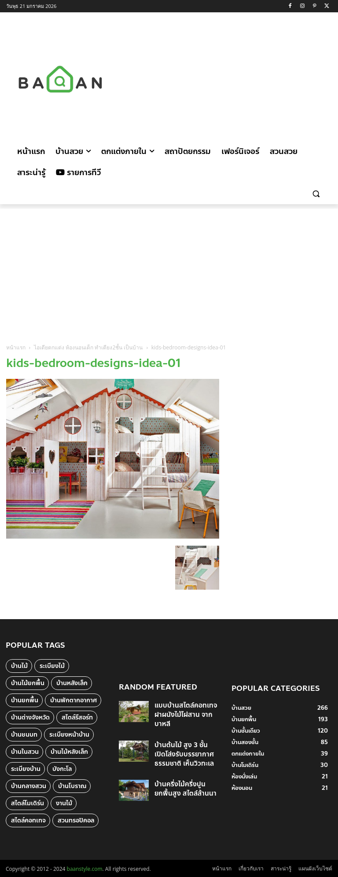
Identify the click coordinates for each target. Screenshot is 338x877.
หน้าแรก (16, 347)
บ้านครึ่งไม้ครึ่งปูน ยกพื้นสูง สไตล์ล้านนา (185, 779)
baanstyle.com (85, 869)
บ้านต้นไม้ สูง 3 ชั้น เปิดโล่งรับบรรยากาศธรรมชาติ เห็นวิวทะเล (184, 749)
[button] (315, 193)
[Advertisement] (235, 77)
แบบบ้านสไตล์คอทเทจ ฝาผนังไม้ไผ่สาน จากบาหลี (182, 716)
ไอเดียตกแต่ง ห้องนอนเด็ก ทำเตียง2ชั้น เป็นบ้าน (88, 347)
